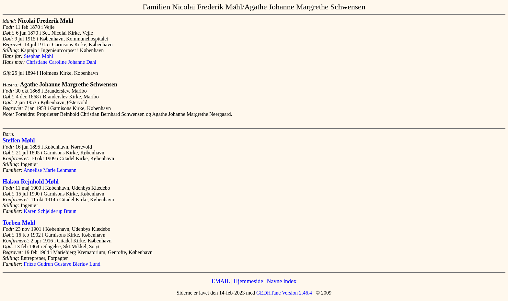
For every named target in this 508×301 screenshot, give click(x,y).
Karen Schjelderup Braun (50, 211)
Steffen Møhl (19, 140)
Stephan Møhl (38, 56)
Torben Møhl (19, 222)
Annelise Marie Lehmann (49, 170)
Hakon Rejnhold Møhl (31, 181)
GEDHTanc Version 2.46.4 (283, 292)
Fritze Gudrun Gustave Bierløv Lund (62, 264)
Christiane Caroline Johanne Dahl (61, 62)
